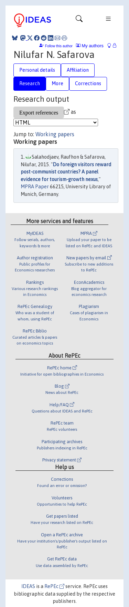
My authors (90, 45)
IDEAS (28, 586)
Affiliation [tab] (78, 70)
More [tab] (57, 83)
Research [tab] (29, 83)
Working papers (54, 134)
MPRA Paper (35, 186)
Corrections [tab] (88, 83)
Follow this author (59, 46)
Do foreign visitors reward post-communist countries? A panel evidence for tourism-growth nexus (66, 172)
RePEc (54, 586)
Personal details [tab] (37, 70)
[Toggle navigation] (79, 20)
